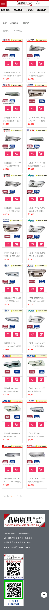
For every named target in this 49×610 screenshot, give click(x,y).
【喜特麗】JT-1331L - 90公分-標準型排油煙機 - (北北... (11, 211)
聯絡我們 (41, 10)
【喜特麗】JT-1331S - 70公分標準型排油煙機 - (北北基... (36, 75)
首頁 (5, 23)
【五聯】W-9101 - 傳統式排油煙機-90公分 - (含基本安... (36, 166)
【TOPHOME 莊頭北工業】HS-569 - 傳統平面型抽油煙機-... (36, 301)
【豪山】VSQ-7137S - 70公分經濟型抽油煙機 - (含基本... (36, 211)
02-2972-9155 (24, 533)
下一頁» (19, 496)
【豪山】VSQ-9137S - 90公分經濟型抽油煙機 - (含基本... (36, 346)
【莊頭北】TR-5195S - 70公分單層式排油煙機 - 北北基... (12, 301)
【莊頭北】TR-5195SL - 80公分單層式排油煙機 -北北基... (12, 346)
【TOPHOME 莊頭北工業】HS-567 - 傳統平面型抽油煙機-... (36, 121)
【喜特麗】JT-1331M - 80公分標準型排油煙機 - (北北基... (12, 166)
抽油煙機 (14, 23)
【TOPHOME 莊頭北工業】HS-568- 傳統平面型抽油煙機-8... (11, 256)
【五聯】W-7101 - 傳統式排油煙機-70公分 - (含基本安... (12, 75)
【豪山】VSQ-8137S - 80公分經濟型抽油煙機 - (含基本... (36, 256)
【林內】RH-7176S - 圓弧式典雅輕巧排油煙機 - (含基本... (36, 482)
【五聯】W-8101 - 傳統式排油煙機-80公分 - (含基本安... (12, 121)
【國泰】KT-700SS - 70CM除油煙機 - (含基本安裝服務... (11, 391)
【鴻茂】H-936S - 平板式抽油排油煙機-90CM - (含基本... (36, 391)
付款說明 (29, 10)
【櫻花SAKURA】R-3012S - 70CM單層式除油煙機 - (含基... (12, 482)
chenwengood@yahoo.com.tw (17, 547)
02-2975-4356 (10, 533)
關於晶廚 (5, 10)
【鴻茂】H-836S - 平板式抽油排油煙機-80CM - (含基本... (11, 436)
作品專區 (17, 10)
